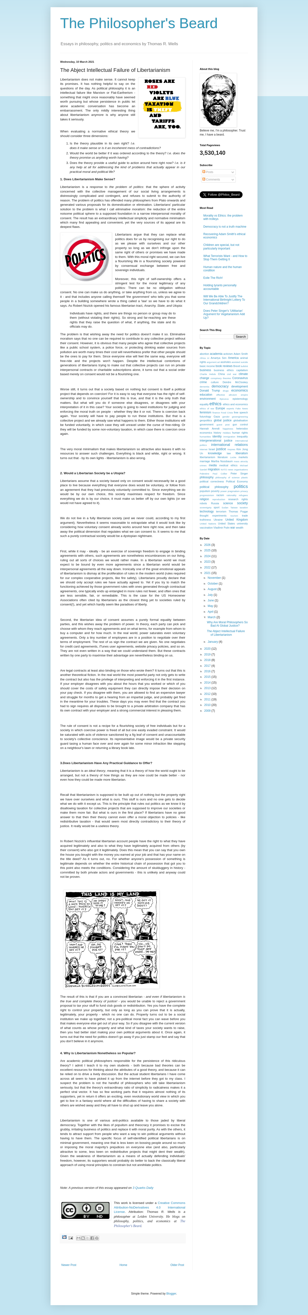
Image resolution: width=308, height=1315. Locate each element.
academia (216, 353)
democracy (220, 386)
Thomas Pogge (238, 511)
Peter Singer (239, 473)
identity (217, 436)
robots (203, 503)
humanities (205, 436)
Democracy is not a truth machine (224, 226)
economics (239, 390)
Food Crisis (227, 412)
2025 (208, 550)
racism (220, 495)
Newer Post (68, 1265)
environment (208, 398)
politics (241, 486)
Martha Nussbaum (222, 461)
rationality (232, 495)
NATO (224, 469)
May (211, 606)
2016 (208, 671)
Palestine (204, 473)
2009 (208, 710)
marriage (205, 461)
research (233, 499)
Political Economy (237, 481)
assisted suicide (239, 362)
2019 (208, 654)
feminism (205, 412)
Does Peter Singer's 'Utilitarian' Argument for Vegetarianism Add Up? (224, 314)
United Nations (208, 523)
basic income (207, 366)
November (215, 578)
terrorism (221, 511)
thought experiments (213, 515)
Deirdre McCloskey (235, 382)
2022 (208, 567)
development (239, 386)
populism (205, 491)
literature (223, 457)
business (205, 370)
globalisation (240, 420)
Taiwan (234, 507)
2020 (208, 648)
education (206, 394)
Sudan (225, 507)
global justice (222, 420)
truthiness (205, 519)
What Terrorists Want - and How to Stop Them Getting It (225, 257)
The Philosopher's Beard (139, 23)
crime (203, 382)
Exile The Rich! (213, 278)
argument (212, 362)
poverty (215, 491)
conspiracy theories (221, 378)
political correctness (212, 481)
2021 (208, 573)
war (232, 527)
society (242, 503)
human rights (240, 432)
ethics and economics (235, 404)
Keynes (231, 449)
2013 (208, 688)
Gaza (217, 416)
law (229, 453)
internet (203, 449)
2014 (208, 682)
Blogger (171, 1293)
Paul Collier (220, 473)
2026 (208, 545)
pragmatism (234, 491)
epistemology (240, 398)
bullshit (244, 366)
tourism (234, 515)
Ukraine (218, 519)
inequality (242, 436)
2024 (208, 556)
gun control (240, 424)
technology (207, 511)
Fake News (242, 408)
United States (226, 523)
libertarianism (207, 457)
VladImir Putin (221, 527)
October (213, 583)
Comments (211, 179)
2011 (208, 699)
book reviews (224, 366)
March (212, 617)
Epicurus (224, 399)
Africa (203, 358)
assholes (226, 362)
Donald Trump (210, 390)
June (211, 600)
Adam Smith (241, 353)
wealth (239, 527)
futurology (205, 416)
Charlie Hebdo (208, 374)
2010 (208, 705)
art (218, 362)
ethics (215, 403)
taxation (244, 507)
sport (216, 507)
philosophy (206, 477)
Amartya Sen (219, 357)
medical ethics (228, 465)
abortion (204, 353)
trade (245, 515)
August (213, 589)
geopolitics (206, 420)
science (228, 503)
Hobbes (227, 432)
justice (221, 449)
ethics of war (207, 408)
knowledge (215, 453)
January (213, 641)
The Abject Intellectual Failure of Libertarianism (226, 632)
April (211, 611)
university (242, 523)
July (211, 595)
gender (226, 416)
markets (243, 457)
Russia (215, 503)
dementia (204, 386)
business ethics (224, 370)
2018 (208, 660)
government (206, 424)
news (230, 469)
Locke (233, 457)
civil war (232, 374)
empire (244, 394)
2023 (208, 561)
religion (204, 499)
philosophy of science (227, 477)
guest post (223, 424)
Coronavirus (240, 378)
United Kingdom (236, 519)
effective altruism (226, 394)
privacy (244, 491)
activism (228, 353)
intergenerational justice (216, 440)
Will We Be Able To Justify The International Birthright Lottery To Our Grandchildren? (224, 300)
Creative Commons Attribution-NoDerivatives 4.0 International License (149, 1207)
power (223, 491)
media (213, 465)
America (233, 358)
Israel (212, 449)
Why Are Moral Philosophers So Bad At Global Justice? (227, 624)
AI (208, 358)
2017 (208, 665)
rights (245, 499)
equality (204, 404)
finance (216, 412)
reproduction (218, 499)
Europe (220, 408)
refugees (243, 495)
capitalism (242, 370)
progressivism (207, 495)
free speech (241, 412)
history (217, 432)
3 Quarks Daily (143, 1188)
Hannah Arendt (209, 428)
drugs (226, 390)
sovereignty (206, 507)
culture (214, 382)
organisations (241, 469)
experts (230, 408)
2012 (208, 694)
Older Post (177, 1265)
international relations (229, 445)
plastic (244, 477)
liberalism (242, 453)
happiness (228, 428)
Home (123, 1265)
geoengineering (240, 416)
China (221, 374)
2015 (208, 677)
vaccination (206, 527)
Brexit (236, 366)
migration (214, 469)
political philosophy (214, 487)
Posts (207, 172)
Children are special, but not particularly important (221, 246)
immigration (229, 436)
